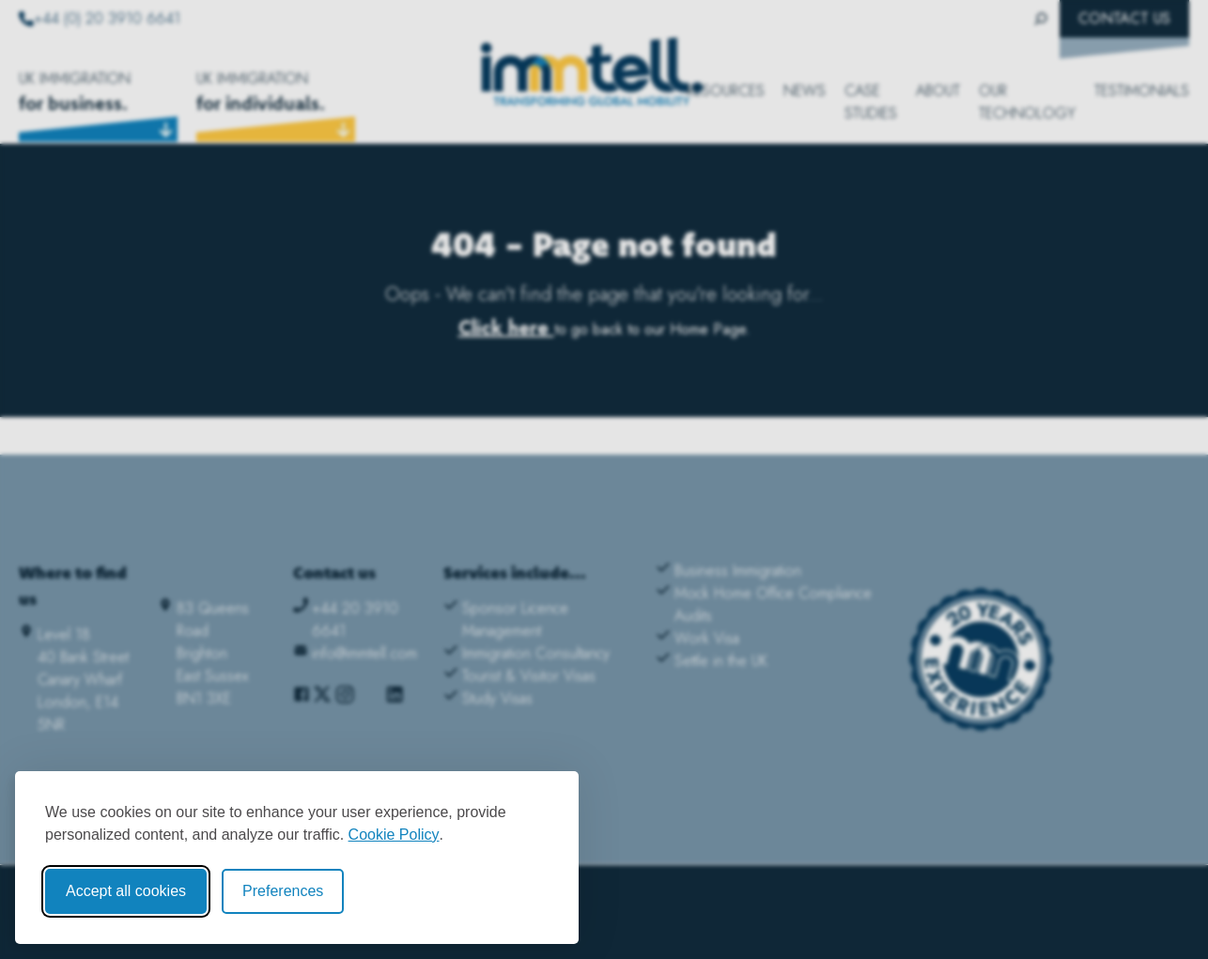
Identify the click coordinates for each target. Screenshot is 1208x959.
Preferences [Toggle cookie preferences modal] (282, 891)
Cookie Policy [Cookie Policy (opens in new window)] (394, 835)
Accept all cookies (126, 891)
